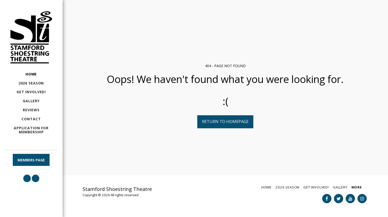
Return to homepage (225, 121)
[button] (27, 178)
